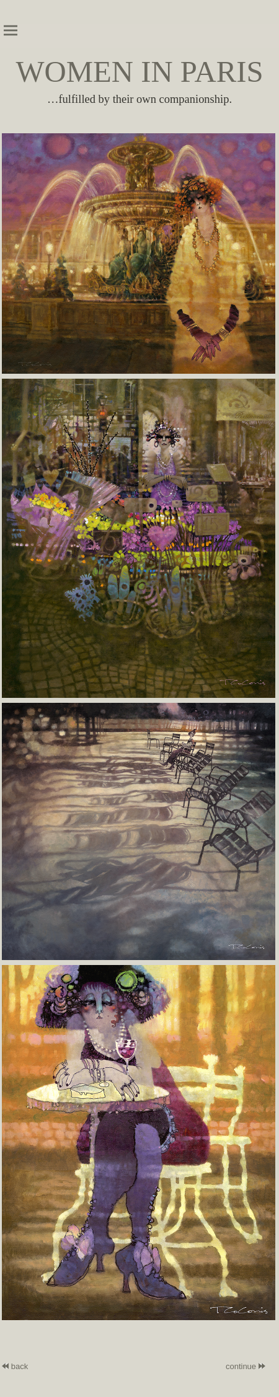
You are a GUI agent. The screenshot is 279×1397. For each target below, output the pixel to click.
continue (241, 1366)
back (15, 1366)
